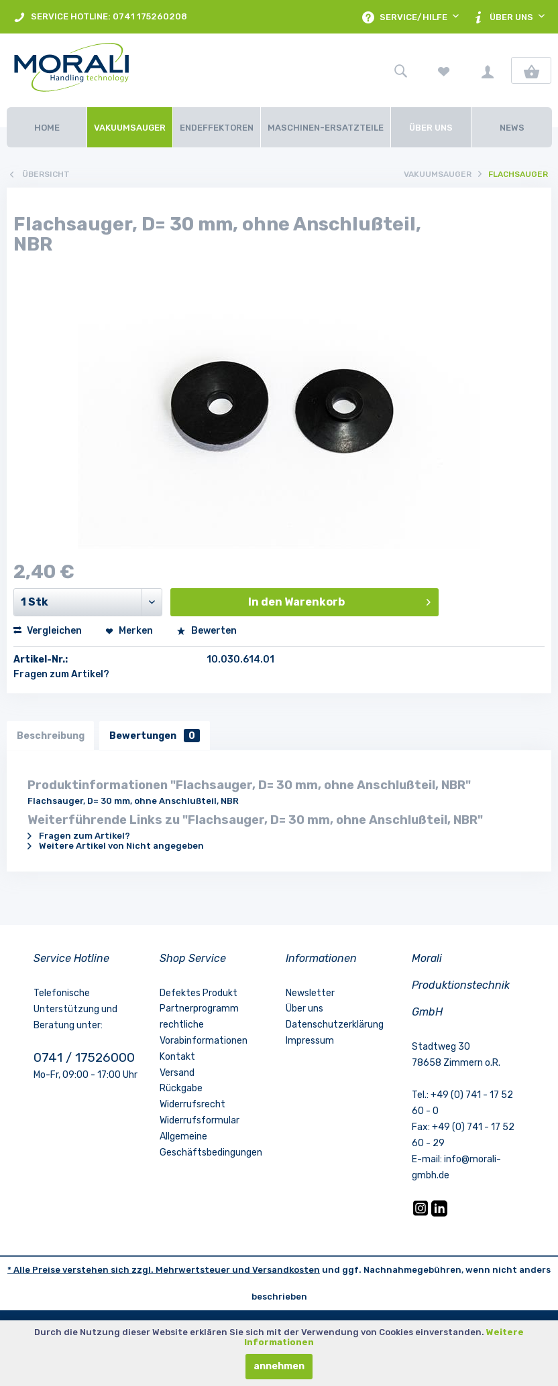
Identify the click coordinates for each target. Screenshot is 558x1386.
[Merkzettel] (444, 70)
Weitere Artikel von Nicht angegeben (115, 846)
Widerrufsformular (199, 1120)
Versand (177, 1073)
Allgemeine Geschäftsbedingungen (211, 1144)
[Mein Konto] (487, 70)
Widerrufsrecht (192, 1105)
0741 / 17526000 (84, 1057)
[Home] (47, 127)
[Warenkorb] (531, 70)
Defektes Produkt (198, 993)
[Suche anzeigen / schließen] (400, 70)
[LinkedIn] (439, 1213)
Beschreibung (51, 735)
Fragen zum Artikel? (61, 674)
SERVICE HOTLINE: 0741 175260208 (100, 17)
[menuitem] (100, 16)
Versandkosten (286, 1270)
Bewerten (206, 630)
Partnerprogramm (199, 1009)
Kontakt (177, 1056)
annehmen (279, 1366)
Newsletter (310, 993)
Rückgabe (181, 1089)
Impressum (310, 1040)
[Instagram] (421, 1213)
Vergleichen (47, 630)
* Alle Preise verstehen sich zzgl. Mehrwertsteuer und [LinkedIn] (129, 1270)
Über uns (304, 1009)
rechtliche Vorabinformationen (203, 1033)
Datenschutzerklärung (335, 1025)
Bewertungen (155, 735)
